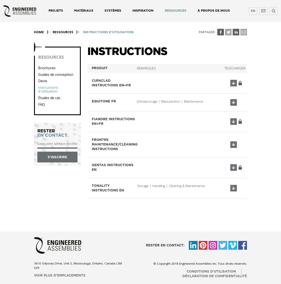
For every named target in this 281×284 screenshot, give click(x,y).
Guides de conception (55, 75)
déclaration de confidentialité (214, 276)
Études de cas (49, 98)
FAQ (41, 105)
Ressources (175, 10)
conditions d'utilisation (211, 271)
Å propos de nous (214, 10)
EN (253, 11)
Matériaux (83, 10)
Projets (56, 10)
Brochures (47, 68)
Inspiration (142, 10)
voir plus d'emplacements (59, 275)
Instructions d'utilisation (48, 89)
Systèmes (112, 10)
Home (39, 32)
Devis (42, 81)
